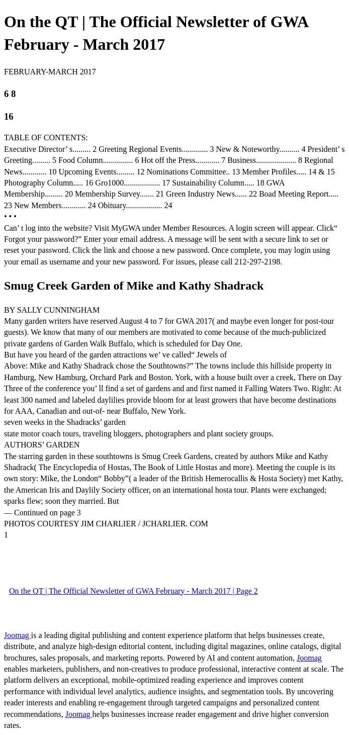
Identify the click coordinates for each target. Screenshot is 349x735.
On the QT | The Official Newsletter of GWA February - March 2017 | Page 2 (133, 591)
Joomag (17, 635)
